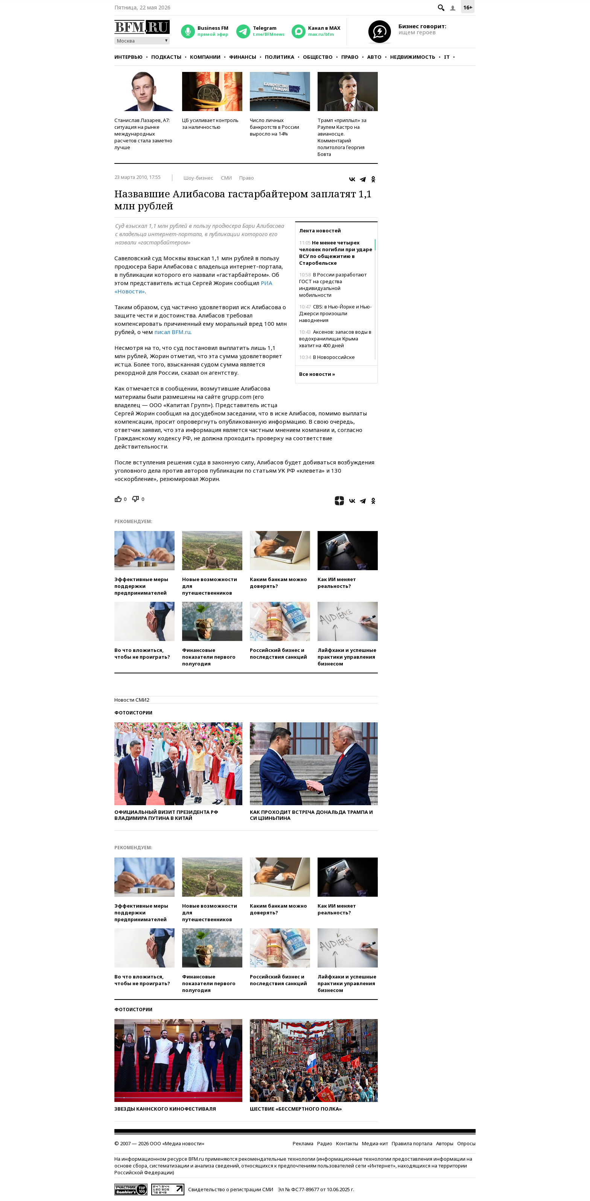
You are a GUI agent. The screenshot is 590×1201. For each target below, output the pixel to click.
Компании (205, 56)
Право (350, 56)
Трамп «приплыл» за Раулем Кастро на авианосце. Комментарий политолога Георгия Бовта (342, 137)
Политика (279, 56)
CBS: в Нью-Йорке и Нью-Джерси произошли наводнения (335, 313)
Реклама (303, 1143)
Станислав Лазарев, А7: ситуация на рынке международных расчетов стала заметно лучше (143, 134)
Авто (374, 56)
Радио (324, 1143)
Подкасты (166, 56)
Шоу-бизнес (198, 178)
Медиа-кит (375, 1143)
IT (447, 56)
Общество (318, 56)
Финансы (242, 56)
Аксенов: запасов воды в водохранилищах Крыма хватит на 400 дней (335, 338)
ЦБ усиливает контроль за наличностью (210, 123)
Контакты (347, 1143)
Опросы (466, 1143)
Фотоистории (133, 713)
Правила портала (412, 1143)
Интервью (128, 56)
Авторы (444, 1143)
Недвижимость (412, 56)
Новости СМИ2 (131, 699)
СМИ (226, 178)
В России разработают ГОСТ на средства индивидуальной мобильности (332, 284)
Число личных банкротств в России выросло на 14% (274, 127)
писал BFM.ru (172, 332)
